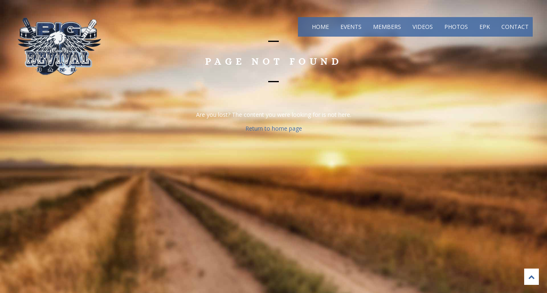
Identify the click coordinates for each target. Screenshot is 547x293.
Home (319, 27)
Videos (422, 27)
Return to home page (273, 128)
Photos (455, 27)
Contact (514, 27)
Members (386, 27)
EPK (484, 27)
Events (350, 27)
